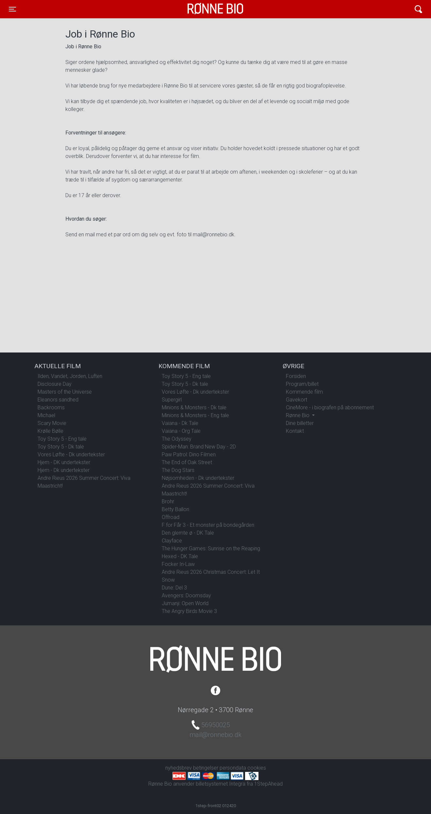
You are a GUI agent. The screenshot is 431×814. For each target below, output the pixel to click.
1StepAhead (268, 784)
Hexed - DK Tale (180, 556)
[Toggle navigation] (12, 9)
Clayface (172, 541)
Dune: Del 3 (174, 588)
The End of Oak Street (187, 462)
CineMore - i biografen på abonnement (330, 407)
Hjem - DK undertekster (64, 462)
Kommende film (304, 392)
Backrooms (51, 407)
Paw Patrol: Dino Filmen (189, 454)
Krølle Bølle (50, 431)
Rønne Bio (205, 9)
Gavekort (296, 400)
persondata (233, 768)
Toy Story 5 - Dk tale (61, 447)
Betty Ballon (175, 509)
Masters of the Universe (65, 392)
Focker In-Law (178, 564)
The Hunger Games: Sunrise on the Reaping (211, 548)
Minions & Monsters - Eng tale (195, 415)
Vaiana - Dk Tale (180, 423)
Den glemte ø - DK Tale (188, 533)
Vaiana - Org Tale (181, 431)
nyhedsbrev (178, 768)
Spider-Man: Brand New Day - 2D (199, 447)
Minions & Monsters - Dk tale (194, 407)
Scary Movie (52, 423)
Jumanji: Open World (185, 603)
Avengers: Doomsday (186, 595)
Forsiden (296, 376)
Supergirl (172, 400)
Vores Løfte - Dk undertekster (71, 454)
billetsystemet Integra (220, 784)
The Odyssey (176, 439)
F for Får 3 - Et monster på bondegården (208, 525)
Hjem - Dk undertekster (64, 470)
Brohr (168, 501)
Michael (46, 415)
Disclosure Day (55, 384)
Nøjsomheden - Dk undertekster (198, 478)
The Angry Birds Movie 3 (189, 611)
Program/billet (302, 384)
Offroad (170, 517)
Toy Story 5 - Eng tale (62, 439)
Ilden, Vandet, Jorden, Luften (70, 376)
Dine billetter (300, 423)
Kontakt (295, 431)
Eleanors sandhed (58, 400)
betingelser (205, 768)
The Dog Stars (178, 470)
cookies (256, 768)
